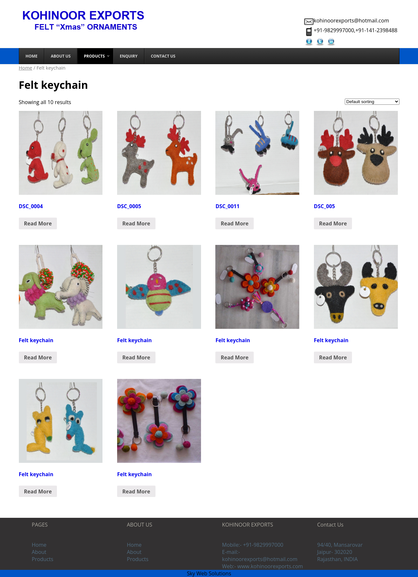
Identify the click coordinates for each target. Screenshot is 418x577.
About (39, 552)
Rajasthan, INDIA (337, 559)
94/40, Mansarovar (340, 544)
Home (26, 67)
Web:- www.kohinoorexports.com (262, 566)
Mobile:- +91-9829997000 (252, 544)
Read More (38, 223)
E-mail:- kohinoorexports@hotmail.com (260, 555)
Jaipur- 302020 (334, 552)
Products (42, 559)
